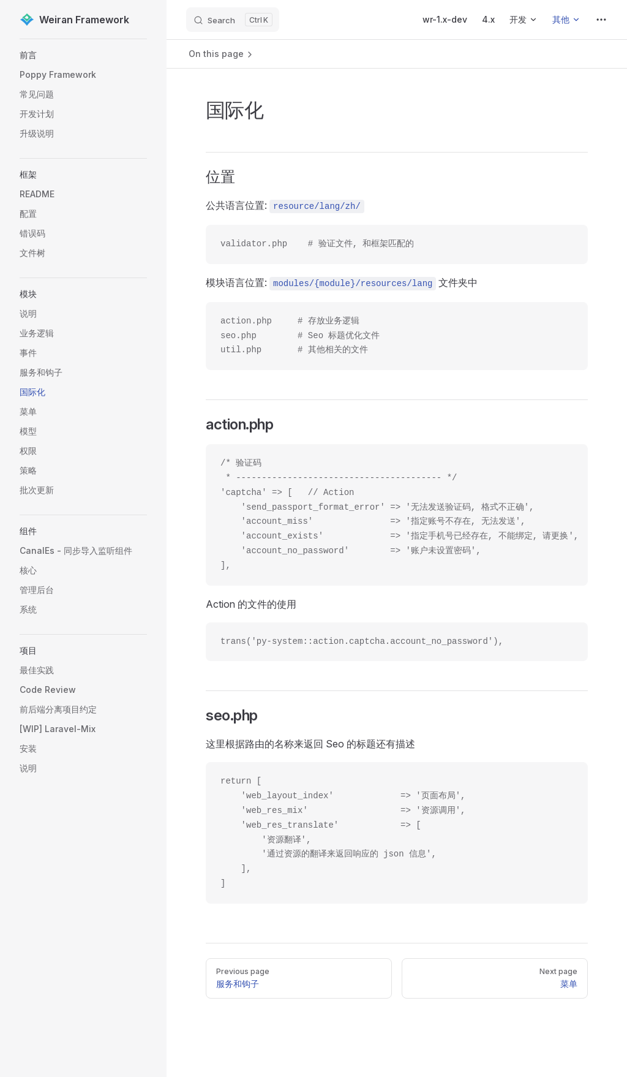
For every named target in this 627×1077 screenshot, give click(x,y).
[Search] (232, 19)
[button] (83, 55)
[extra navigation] (601, 19)
